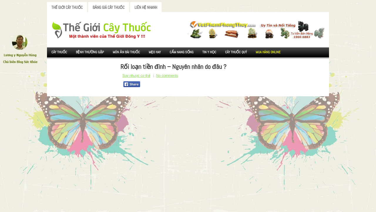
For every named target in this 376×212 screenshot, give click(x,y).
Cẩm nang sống (181, 52)
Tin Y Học (209, 52)
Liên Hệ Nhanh (146, 7)
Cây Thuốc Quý (236, 52)
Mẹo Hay (155, 52)
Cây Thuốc (59, 52)
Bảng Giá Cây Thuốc (109, 7)
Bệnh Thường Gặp (90, 52)
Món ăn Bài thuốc (126, 52)
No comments (167, 76)
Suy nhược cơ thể (136, 76)
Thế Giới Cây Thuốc (67, 7)
